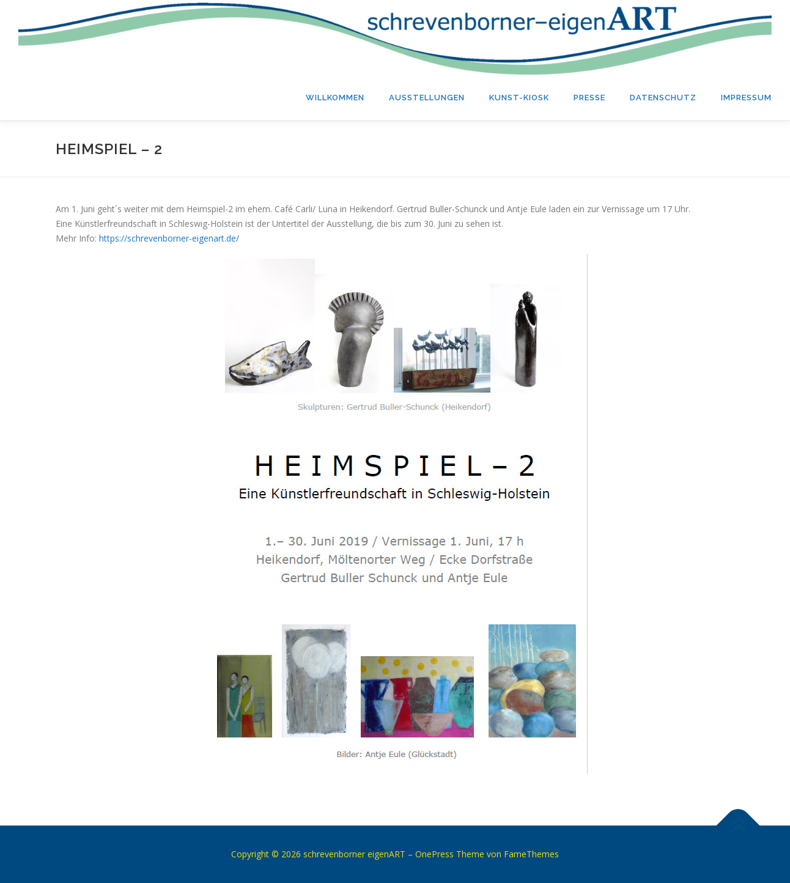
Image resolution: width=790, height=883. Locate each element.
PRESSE (589, 97)
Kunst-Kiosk (519, 97)
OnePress (434, 854)
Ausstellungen (427, 97)
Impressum (746, 97)
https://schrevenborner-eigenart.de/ (169, 238)
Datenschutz (663, 97)
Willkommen (335, 97)
